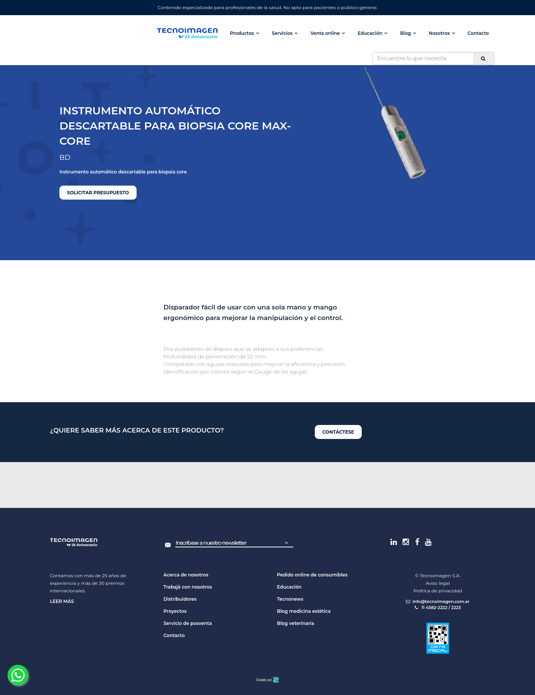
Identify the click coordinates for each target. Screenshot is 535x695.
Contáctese (338, 432)
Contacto (478, 33)
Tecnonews (290, 599)
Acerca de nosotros (185, 575)
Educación (370, 33)
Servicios (282, 33)
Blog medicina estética (304, 611)
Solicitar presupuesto (98, 192)
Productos (242, 33)
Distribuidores (180, 599)
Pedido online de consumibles (312, 575)
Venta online (325, 33)
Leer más (62, 601)
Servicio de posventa (187, 623)
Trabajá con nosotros (187, 587)
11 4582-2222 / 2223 (438, 607)
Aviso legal (438, 583)
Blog (405, 33)
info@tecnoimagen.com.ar (438, 601)
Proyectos (175, 611)
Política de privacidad (438, 590)
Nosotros (439, 33)
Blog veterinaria (295, 623)
